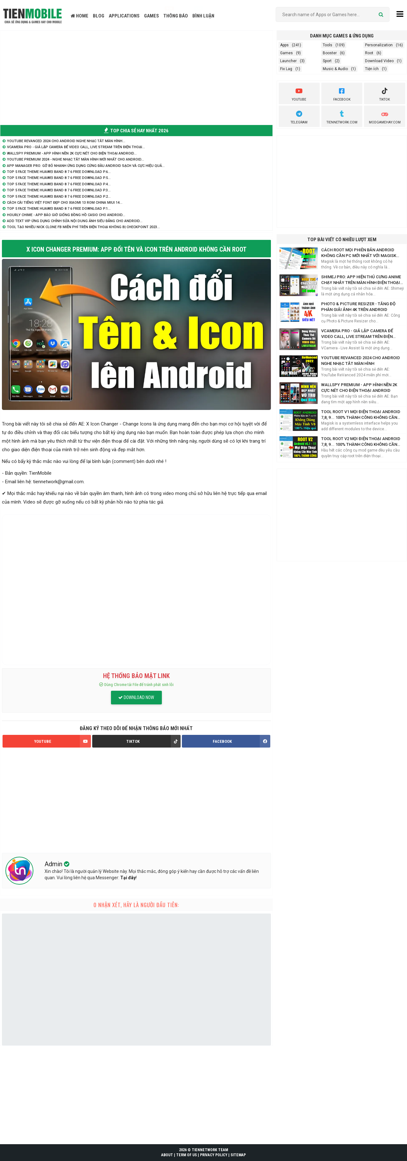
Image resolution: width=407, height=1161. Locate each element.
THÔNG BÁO (175, 16)
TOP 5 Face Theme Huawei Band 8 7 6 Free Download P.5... (59, 178)
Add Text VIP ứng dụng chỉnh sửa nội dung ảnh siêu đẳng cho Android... (74, 221)
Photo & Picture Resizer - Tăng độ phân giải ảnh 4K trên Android (358, 306)
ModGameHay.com (385, 116)
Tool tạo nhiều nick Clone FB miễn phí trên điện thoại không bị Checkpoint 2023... (83, 227)
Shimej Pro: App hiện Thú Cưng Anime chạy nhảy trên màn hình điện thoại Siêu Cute (361, 280)
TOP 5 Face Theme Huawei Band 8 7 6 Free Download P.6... (59, 172)
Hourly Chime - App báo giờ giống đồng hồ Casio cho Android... (66, 215)
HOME (79, 16)
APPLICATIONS (124, 16)
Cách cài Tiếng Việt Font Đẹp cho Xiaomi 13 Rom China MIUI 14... (64, 203)
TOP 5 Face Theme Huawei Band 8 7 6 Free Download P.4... (59, 184)
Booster (330, 53)
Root (369, 53)
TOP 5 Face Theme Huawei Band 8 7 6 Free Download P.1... (59, 209)
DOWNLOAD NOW (136, 697)
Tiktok (384, 93)
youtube (299, 93)
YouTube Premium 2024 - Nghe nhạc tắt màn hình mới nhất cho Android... (75, 159)
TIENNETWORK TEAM (210, 1150)
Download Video (379, 61)
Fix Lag (286, 69)
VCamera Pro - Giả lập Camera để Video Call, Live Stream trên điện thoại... (76, 147)
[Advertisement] (136, 76)
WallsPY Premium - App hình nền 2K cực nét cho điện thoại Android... (72, 153)
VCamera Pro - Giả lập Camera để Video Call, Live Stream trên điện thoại (357, 334)
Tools (327, 45)
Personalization (379, 45)
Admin (54, 864)
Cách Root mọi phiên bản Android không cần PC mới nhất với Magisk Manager (358, 253)
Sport (327, 61)
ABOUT (167, 1155)
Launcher (288, 61)
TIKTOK (153, 741)
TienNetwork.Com (342, 116)
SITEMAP (238, 1155)
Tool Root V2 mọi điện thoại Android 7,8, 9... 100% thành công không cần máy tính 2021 (360, 441)
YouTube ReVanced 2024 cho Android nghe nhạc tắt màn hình (360, 360)
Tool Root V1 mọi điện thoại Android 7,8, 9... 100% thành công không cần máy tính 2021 (360, 414)
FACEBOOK (241, 741)
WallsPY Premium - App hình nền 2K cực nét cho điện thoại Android (359, 387)
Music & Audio (335, 69)
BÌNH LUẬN (203, 16)
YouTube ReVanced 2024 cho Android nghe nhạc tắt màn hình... (66, 141)
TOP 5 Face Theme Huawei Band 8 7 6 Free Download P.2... (59, 197)
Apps (284, 45)
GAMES (151, 16)
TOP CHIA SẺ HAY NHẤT (136, 131)
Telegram (299, 116)
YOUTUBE (62, 741)
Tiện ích (372, 69)
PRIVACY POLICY (213, 1155)
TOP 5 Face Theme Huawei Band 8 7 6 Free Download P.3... (59, 190)
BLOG (98, 16)
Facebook (341, 93)
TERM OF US (186, 1155)
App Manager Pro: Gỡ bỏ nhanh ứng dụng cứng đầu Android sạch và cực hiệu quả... (86, 166)
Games (286, 53)
